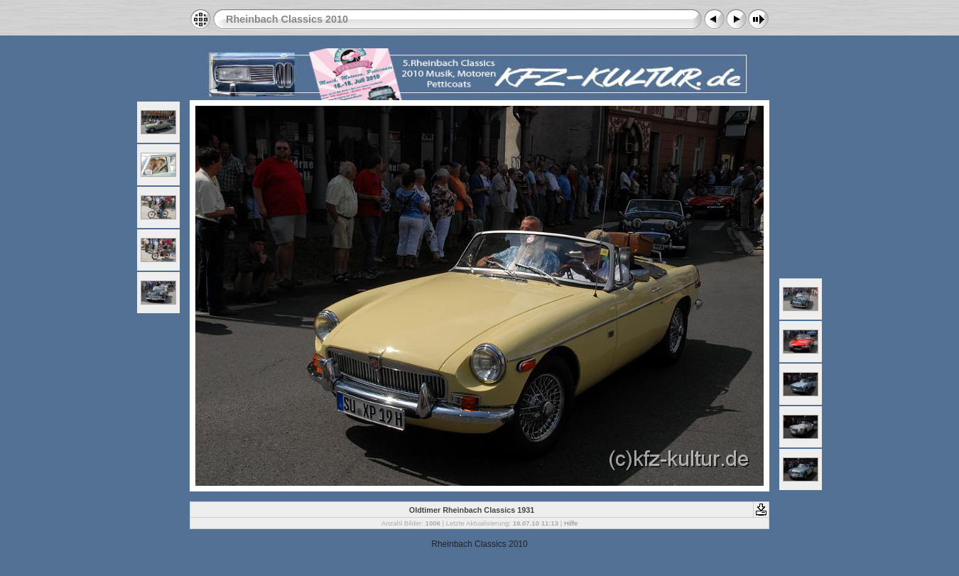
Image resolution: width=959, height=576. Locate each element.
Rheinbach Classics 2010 (287, 19)
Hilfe (571, 523)
